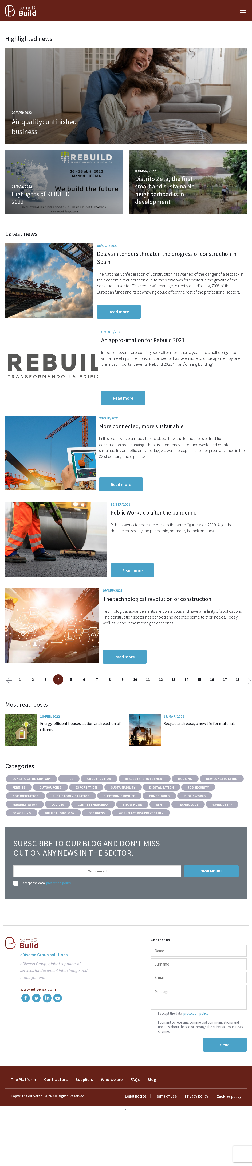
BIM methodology (59, 838)
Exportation (86, 813)
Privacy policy (197, 1121)
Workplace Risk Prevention (141, 838)
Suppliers (84, 1104)
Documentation (25, 821)
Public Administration (71, 821)
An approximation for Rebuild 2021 (175, 347)
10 (135, 704)
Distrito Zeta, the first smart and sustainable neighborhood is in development (164, 190)
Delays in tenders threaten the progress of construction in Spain (185, 257)
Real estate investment (144, 804)
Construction (99, 804)
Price (69, 804)
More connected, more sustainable (175, 438)
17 (225, 704)
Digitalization (161, 813)
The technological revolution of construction (171, 623)
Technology (188, 830)
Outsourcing (50, 813)
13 (173, 704)
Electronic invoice (119, 821)
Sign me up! (211, 896)
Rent (160, 830)
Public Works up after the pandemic (176, 528)
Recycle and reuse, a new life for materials (201, 748)
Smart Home (132, 830)
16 (212, 704)
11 (148, 704)
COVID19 (57, 830)
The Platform (23, 1104)
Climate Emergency (93, 830)
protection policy (58, 908)
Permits (18, 813)
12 (161, 704)
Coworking (21, 838)
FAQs (135, 1104)
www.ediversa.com (38, 1014)
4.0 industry (222, 830)
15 (199, 704)
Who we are (112, 1104)
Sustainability (123, 813)
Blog (152, 1104)
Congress (96, 838)
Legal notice (137, 1121)
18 (237, 704)
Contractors (56, 1104)
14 (186, 704)
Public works (195, 821)
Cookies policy (229, 1121)
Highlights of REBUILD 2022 (41, 198)
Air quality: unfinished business (48, 127)
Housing (185, 804)
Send (225, 1070)
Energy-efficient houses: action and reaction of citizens (80, 751)
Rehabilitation (24, 830)
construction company (31, 804)
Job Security (198, 813)
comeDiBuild (159, 821)
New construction (221, 804)
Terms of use (167, 1121)
